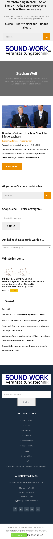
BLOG (27, 425)
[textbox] (26, 248)
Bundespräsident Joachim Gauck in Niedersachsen (24, 135)
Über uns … (27, 430)
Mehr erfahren (35, 534)
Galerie (27, 435)
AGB (27, 451)
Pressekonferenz (25, 141)
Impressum (27, 445)
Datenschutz (27, 440)
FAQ (27, 461)
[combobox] (26, 247)
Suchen (11, 225)
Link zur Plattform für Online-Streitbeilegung (27, 466)
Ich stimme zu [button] (18, 535)
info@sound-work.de (28, 500)
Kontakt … (27, 456)
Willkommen (27, 420)
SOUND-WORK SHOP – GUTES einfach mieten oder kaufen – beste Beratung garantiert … (26, 17)
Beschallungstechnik (10, 141)
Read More (12, 166)
